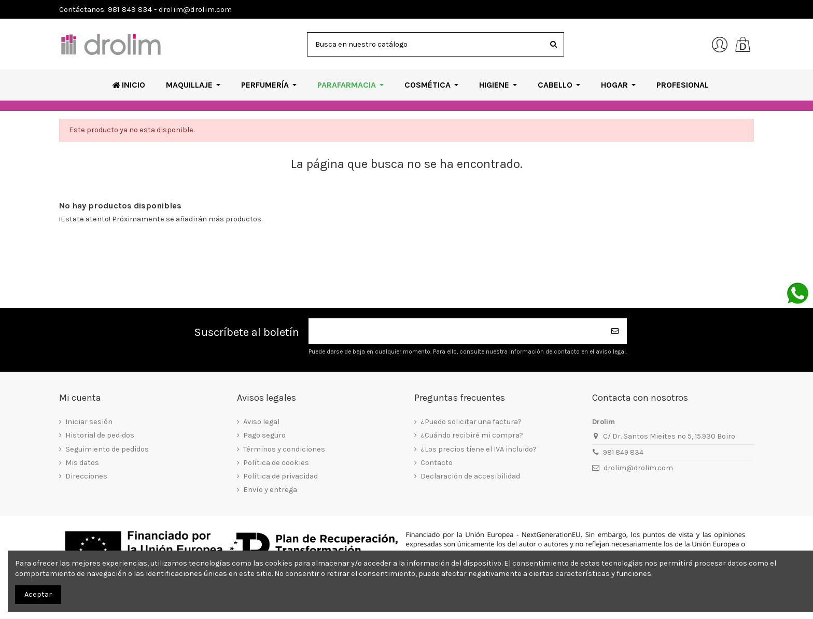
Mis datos (82, 462)
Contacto (436, 462)
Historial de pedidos (99, 435)
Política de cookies (276, 462)
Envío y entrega (270, 489)
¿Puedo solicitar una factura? (471, 421)
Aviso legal (261, 421)
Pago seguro (264, 435)
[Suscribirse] (615, 331)
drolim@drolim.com (638, 467)
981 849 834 (623, 452)
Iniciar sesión (89, 421)
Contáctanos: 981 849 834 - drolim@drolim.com (145, 9)
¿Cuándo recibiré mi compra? (471, 435)
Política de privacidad (280, 476)
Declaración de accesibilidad (470, 476)
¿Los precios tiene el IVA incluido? (478, 449)
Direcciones (86, 476)
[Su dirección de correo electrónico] (456, 331)
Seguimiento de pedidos (107, 449)
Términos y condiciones (284, 449)
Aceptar (38, 594)
